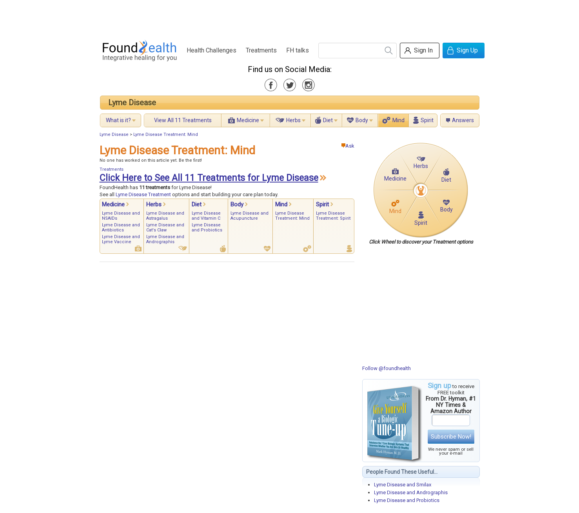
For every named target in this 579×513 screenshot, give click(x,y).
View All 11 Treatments (183, 120)
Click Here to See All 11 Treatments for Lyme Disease (209, 178)
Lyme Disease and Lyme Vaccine (121, 239)
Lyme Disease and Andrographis (411, 492)
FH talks (297, 50)
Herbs (293, 120)
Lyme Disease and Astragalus (165, 216)
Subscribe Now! (451, 436)
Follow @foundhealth (386, 368)
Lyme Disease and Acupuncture (250, 216)
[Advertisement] (289, 17)
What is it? (118, 120)
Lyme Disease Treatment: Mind (165, 134)
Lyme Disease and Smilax (402, 485)
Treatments (261, 50)
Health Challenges (211, 50)
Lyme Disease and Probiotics (406, 500)
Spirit (427, 120)
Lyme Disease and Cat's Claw (165, 227)
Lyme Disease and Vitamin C (206, 216)
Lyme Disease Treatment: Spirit (333, 216)
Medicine (248, 120)
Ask (347, 146)
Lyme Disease (132, 102)
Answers (463, 120)
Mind (398, 120)
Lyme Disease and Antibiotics (121, 227)
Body (362, 120)
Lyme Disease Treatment (143, 194)
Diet (328, 120)
